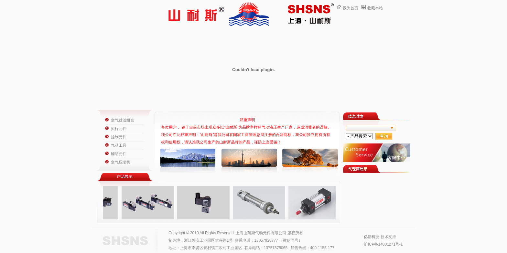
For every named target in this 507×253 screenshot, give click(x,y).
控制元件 (118, 137)
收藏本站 (375, 8)
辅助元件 (118, 154)
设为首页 (350, 8)
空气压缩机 (120, 162)
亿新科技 (371, 237)
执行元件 (118, 128)
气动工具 (118, 145)
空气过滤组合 (122, 120)
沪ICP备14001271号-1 (383, 244)
